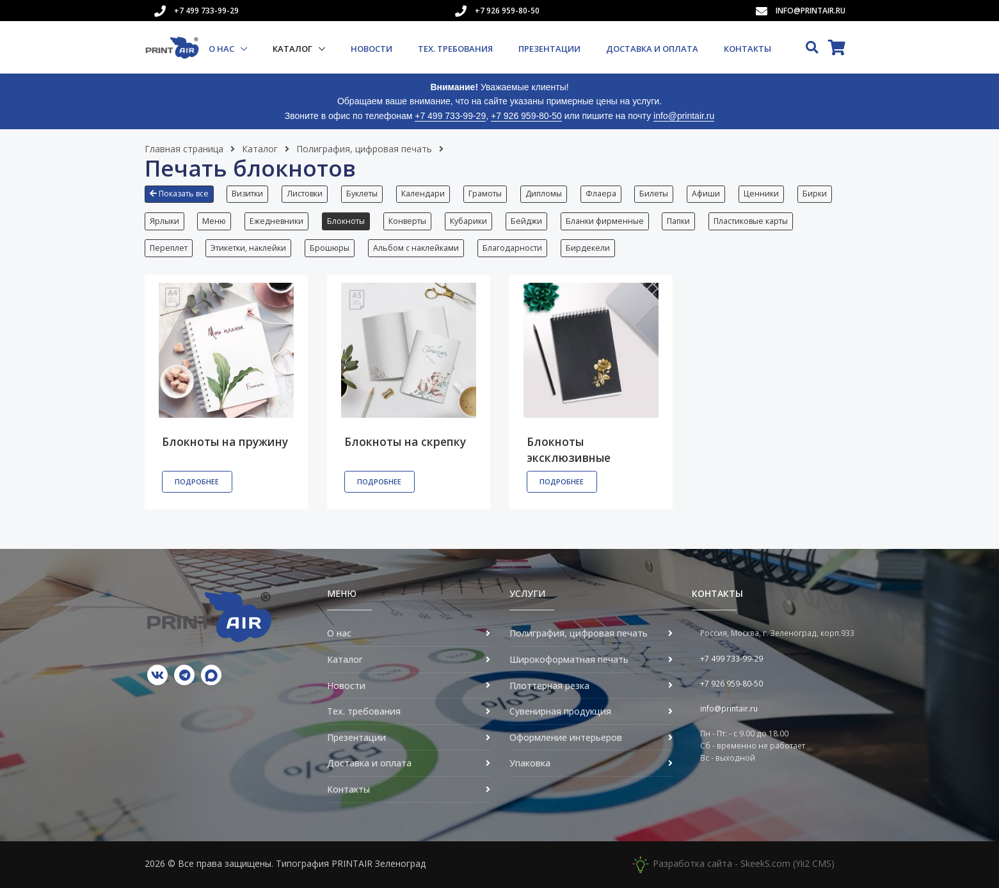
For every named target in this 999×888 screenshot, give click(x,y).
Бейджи (527, 221)
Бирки (816, 193)
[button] (182, 199)
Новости (371, 48)
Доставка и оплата (652, 48)
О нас (222, 48)
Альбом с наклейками (417, 247)
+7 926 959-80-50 (507, 10)
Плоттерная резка (549, 685)
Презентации (549, 48)
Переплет (169, 247)
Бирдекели (588, 247)
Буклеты (362, 193)
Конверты (408, 221)
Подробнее (197, 482)
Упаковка (529, 763)
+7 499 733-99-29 (206, 10)
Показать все (179, 193)
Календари (423, 193)
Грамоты (485, 193)
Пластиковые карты (752, 221)
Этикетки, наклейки (249, 247)
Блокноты (346, 221)
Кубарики (469, 221)
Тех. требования (455, 48)
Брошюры (330, 247)
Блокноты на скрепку (405, 442)
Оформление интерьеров (565, 737)
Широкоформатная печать (568, 660)
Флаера (601, 193)
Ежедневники (277, 221)
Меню (215, 221)
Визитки (248, 193)
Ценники (762, 193)
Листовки (305, 193)
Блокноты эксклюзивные (569, 450)
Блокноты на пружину (225, 442)
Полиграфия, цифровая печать (364, 149)
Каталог (293, 48)
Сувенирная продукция (560, 712)
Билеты (655, 193)
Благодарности (513, 247)
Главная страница (184, 149)
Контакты (747, 48)
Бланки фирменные (605, 221)
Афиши (707, 193)
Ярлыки (164, 221)
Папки (679, 221)
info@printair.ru (810, 10)
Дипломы (544, 193)
